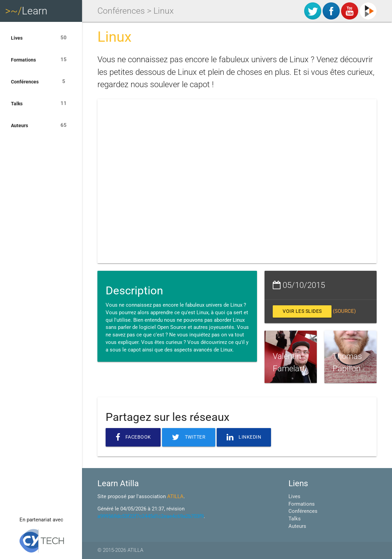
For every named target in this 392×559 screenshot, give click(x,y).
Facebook (134, 437)
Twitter (190, 437)
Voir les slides (304, 311)
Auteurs (41, 125)
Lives (41, 38)
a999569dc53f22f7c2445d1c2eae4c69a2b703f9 (150, 516)
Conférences (41, 82)
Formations (41, 60)
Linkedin (248, 437)
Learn (26, 11)
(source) (347, 311)
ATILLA (175, 497)
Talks (41, 104)
